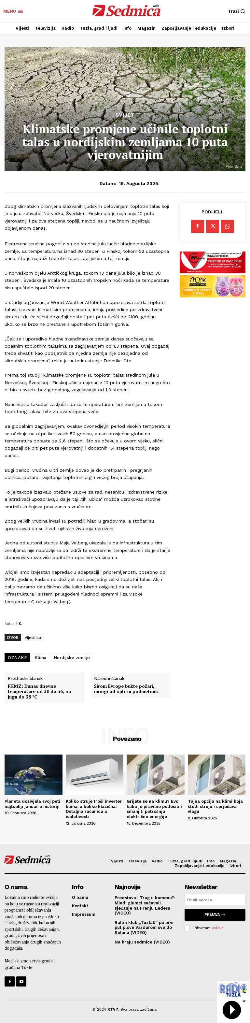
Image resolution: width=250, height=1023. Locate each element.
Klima (41, 657)
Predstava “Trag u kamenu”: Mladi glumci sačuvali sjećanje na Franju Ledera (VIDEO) (145, 905)
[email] (215, 900)
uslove (218, 928)
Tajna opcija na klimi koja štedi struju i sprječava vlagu (215, 806)
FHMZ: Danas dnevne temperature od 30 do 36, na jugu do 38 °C (39, 692)
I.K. (19, 623)
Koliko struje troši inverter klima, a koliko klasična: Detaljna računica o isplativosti (94, 809)
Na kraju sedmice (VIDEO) (142, 942)
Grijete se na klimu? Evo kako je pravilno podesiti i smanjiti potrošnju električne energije (154, 809)
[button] (237, 11)
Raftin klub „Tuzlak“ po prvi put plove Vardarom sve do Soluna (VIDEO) (144, 927)
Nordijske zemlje (72, 657)
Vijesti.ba (33, 637)
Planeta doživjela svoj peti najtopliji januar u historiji (32, 804)
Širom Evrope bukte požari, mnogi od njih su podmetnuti (126, 689)
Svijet (125, 115)
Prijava (215, 914)
